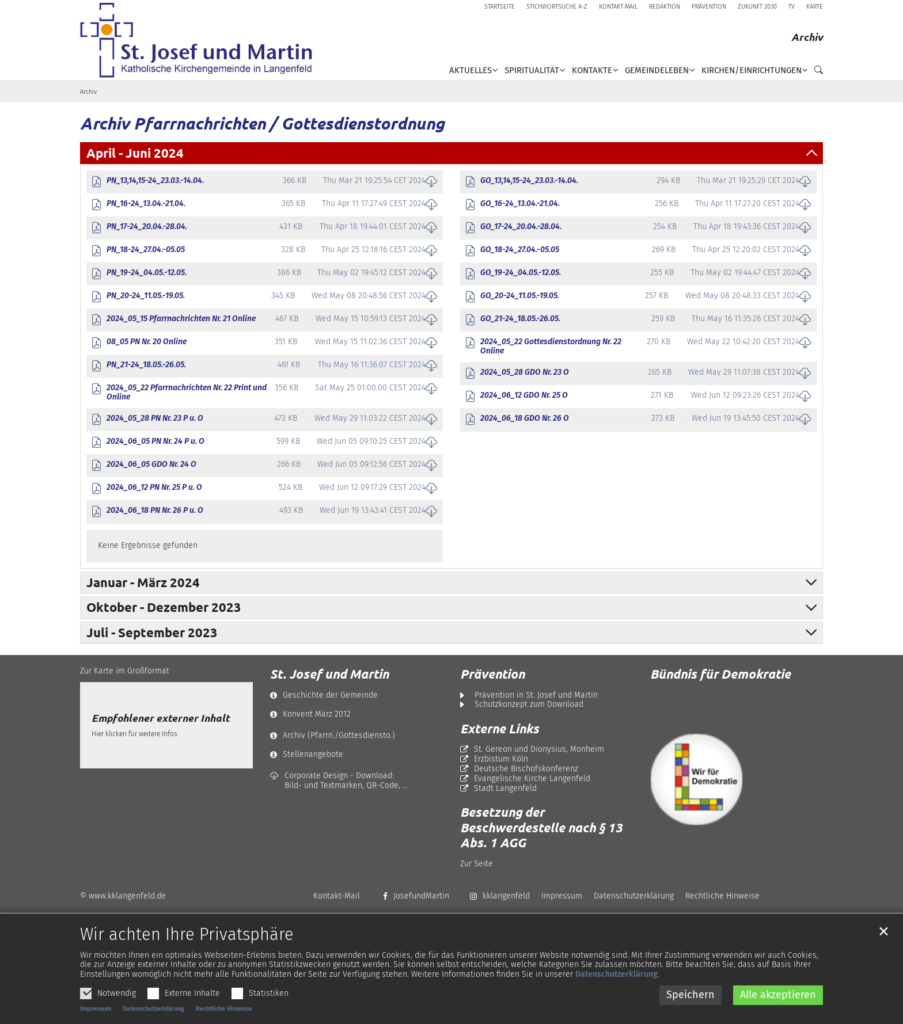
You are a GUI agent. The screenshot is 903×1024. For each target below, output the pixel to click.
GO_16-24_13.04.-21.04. (520, 203)
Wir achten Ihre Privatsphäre (187, 944)
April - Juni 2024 (135, 153)
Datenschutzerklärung (616, 984)
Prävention (492, 674)
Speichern (690, 1004)
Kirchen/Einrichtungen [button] (751, 70)
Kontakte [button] (592, 70)
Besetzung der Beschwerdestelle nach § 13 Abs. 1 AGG (541, 827)
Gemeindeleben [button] (657, 70)
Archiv (88, 92)
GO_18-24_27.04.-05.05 (519, 249)
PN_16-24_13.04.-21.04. (146, 203)
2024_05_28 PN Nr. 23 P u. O (155, 418)
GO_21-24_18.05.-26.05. (520, 318)
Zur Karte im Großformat (124, 671)
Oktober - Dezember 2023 (163, 607)
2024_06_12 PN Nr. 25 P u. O (154, 487)
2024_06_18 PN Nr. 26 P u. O (155, 510)
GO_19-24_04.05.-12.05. (520, 272)
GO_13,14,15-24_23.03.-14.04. (529, 180)
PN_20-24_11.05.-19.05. (146, 295)
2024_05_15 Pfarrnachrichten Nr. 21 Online (181, 318)
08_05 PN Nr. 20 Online (147, 342)
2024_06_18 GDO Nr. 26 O (524, 418)
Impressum (95, 1018)
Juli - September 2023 (152, 632)
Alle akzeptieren (778, 1004)
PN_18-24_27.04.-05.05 (146, 249)
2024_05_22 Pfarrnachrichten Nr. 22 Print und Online (187, 392)
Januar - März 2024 (143, 582)
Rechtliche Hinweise (224, 1018)
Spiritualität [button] (531, 70)
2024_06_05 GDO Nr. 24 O (151, 464)
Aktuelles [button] (470, 70)
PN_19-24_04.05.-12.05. (147, 272)
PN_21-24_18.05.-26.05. (146, 365)
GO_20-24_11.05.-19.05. (519, 295)
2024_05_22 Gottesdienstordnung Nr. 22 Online (550, 346)
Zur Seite (476, 864)
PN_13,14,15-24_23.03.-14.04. (155, 180)
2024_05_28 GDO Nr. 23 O (524, 372)
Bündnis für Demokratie (720, 674)
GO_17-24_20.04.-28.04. (520, 226)
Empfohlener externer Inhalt (160, 718)
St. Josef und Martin (329, 674)
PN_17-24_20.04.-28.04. (147, 226)
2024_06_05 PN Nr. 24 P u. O (155, 441)
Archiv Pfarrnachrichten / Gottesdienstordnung (262, 123)
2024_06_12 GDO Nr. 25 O (524, 395)
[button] (815, 72)
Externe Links (499, 728)
